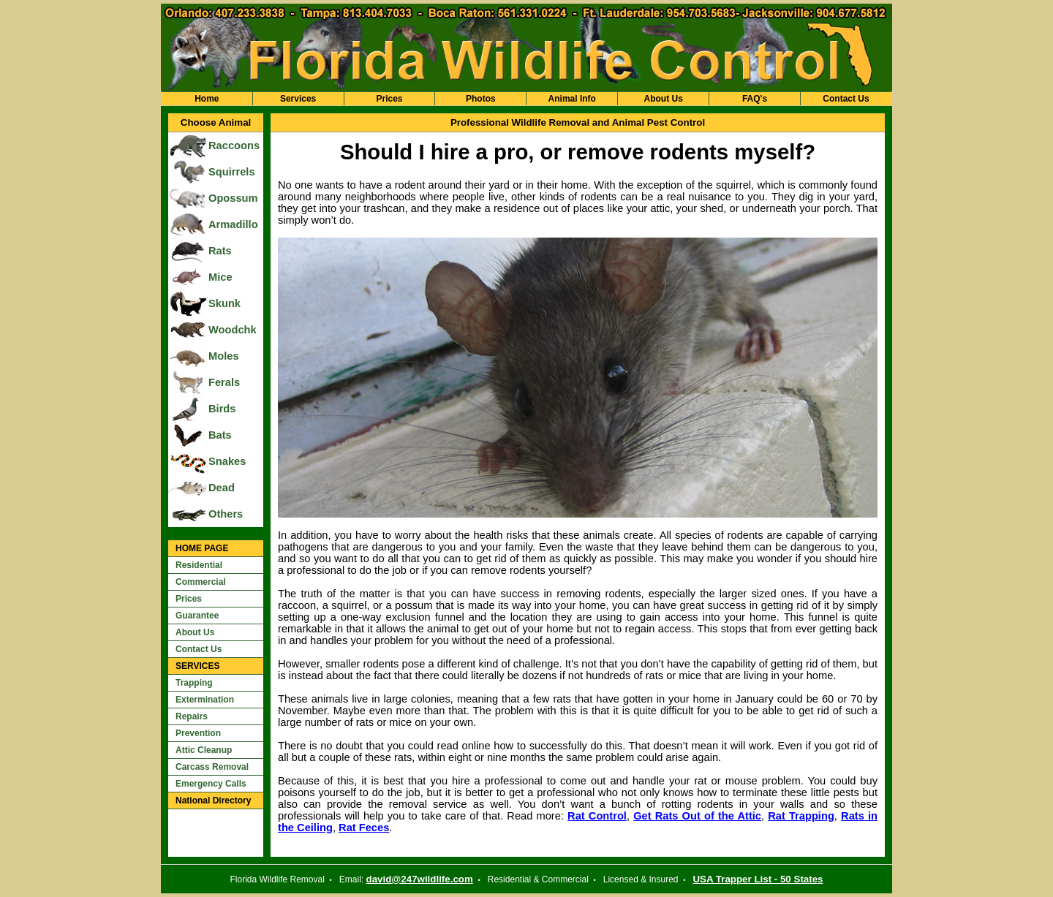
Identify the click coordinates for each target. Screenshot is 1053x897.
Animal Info (572, 99)
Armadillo (233, 224)
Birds (221, 409)
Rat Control (597, 816)
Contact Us (846, 99)
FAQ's (754, 99)
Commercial (201, 582)
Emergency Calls (211, 784)
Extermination (205, 699)
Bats (220, 435)
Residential (199, 565)
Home (207, 99)
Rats (220, 251)
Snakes (227, 461)
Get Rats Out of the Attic (697, 816)
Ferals (224, 382)
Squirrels (231, 172)
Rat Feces (364, 827)
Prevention (198, 733)
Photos (481, 99)
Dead (221, 487)
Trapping (194, 683)
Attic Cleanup (204, 750)
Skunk (224, 303)
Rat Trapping (801, 816)
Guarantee (197, 615)
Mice (220, 277)
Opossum (233, 198)
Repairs (192, 716)
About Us (663, 99)
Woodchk (232, 330)
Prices (389, 99)
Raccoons (234, 145)
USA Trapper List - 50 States (757, 879)
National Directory (213, 800)
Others (225, 514)
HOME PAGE (202, 548)
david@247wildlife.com (419, 879)
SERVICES (197, 666)
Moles (223, 356)
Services (298, 99)
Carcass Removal (212, 767)
